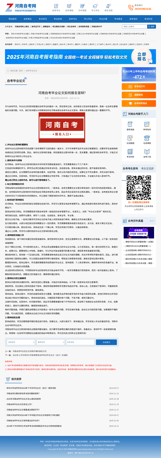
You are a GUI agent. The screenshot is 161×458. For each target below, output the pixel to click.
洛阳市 (31, 44)
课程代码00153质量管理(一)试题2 (139, 242)
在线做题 (130, 143)
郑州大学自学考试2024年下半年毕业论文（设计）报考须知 (31, 388)
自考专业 (73, 19)
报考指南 (130, 130)
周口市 (115, 44)
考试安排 (58, 19)
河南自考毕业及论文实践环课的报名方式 (30, 351)
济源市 (146, 44)
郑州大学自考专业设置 (20, 34)
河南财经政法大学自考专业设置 (62, 34)
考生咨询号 (71, 26)
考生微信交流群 (58, 26)
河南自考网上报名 (22, 26)
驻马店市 (123, 44)
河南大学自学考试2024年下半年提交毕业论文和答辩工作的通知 (33, 415)
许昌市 (84, 44)
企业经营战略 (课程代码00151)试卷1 (139, 255)
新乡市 (62, 44)
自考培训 (133, 19)
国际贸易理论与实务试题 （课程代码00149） (139, 263)
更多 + (152, 221)
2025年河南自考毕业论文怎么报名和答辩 (24, 399)
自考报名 (28, 19)
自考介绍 (147, 157)
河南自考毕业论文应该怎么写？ (20, 404)
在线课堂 (147, 143)
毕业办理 (103, 19)
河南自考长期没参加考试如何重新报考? (23, 393)
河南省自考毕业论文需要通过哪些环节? (23, 410)
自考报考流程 (83, 26)
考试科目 (148, 19)
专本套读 (118, 19)
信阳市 (139, 44)
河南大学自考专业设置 (39, 34)
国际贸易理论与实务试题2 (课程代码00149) (139, 259)
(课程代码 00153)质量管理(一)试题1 (139, 246)
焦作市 (70, 44)
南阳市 (132, 44)
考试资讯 (43, 19)
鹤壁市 (55, 44)
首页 (21, 71)
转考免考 (147, 130)
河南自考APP (97, 26)
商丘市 (108, 44)
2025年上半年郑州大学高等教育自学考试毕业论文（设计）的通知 (40, 355)
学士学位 (88, 19)
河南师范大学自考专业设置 (133, 34)
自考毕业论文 (31, 71)
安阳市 (48, 44)
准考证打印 (35, 26)
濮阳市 (77, 44)
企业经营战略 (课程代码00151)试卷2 (139, 250)
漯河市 (92, 44)
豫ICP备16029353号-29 (84, 453)
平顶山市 (40, 44)
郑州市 (17, 44)
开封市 (24, 44)
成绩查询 (46, 26)
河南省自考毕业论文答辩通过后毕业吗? (23, 421)
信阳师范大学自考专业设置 (16, 38)
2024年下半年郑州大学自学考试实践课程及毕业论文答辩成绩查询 (34, 426)
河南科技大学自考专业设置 (110, 34)
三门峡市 (100, 44)
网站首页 (13, 19)
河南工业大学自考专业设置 (87, 34)
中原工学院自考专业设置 (38, 38)
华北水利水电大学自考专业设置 (62, 38)
